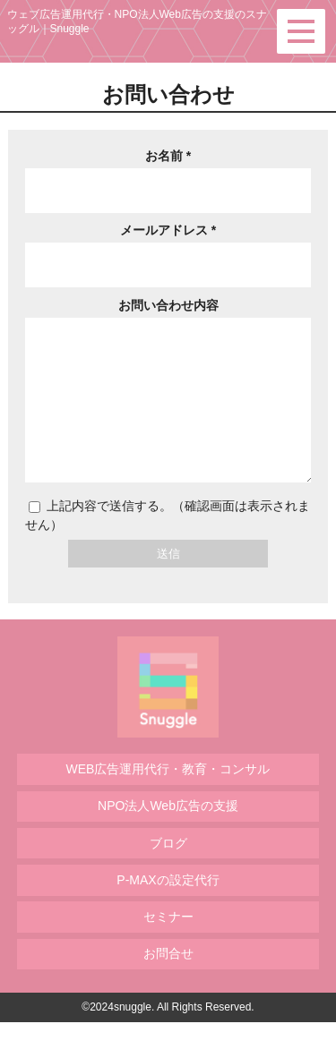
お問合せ (168, 989)
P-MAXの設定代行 (167, 916)
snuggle (132, 1043)
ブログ (168, 879)
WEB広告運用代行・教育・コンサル (168, 805)
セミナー (168, 952)
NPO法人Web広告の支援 (168, 841)
